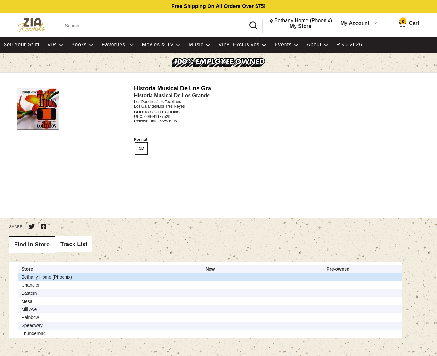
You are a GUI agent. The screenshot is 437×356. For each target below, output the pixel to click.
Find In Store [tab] (32, 244)
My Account (354, 23)
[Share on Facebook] (43, 226)
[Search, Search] (154, 26)
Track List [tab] (73, 244)
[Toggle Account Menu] (375, 23)
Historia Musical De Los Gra (172, 88)
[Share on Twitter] (31, 226)
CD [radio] (141, 148)
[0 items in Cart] (408, 23)
